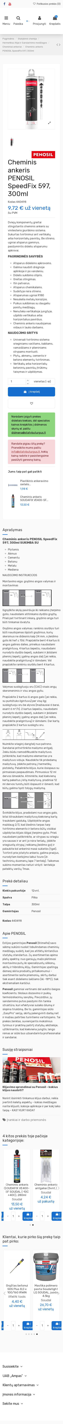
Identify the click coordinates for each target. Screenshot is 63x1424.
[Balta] (20, 1317)
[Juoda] (13, 1317)
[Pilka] (9, 1317)
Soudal (17, 1196)
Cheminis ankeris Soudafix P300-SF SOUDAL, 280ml (17, 1188)
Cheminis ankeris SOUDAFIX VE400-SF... (34, 498)
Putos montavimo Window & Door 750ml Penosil (46, 1289)
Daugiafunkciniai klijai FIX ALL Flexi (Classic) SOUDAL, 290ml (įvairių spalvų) (17, 1292)
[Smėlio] (24, 1317)
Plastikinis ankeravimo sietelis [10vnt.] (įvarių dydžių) (46, 1190)
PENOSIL (46, 1297)
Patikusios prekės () (46, 3)
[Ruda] (16, 1317)
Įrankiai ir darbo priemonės (26, 1120)
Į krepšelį (31, 391)
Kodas (11, 201)
